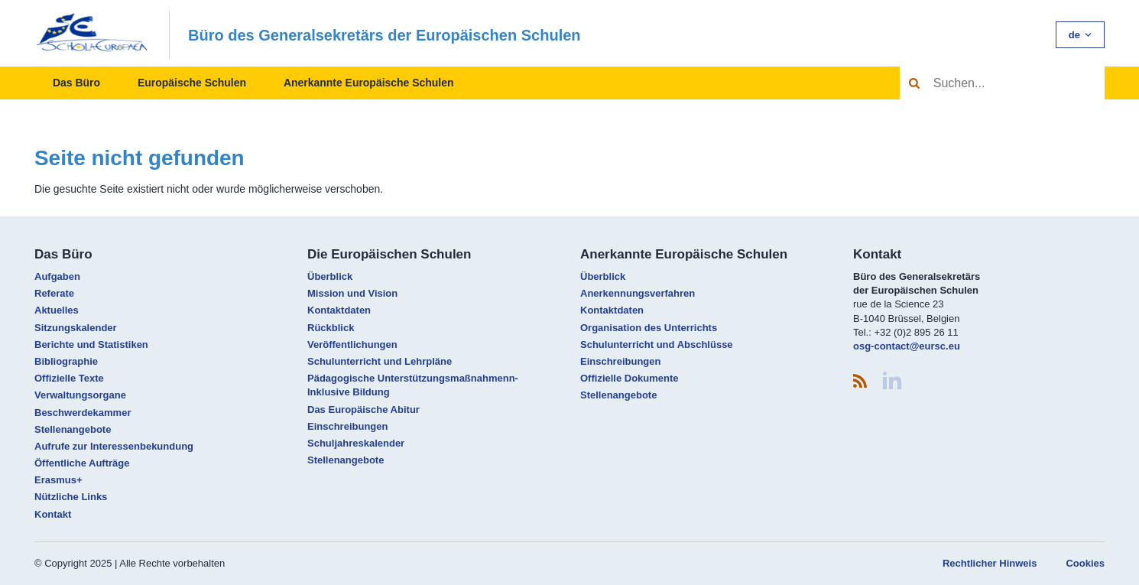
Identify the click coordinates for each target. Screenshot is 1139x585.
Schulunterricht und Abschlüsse (656, 344)
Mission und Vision (352, 293)
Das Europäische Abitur (363, 409)
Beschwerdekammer (82, 412)
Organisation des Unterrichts (648, 327)
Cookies (1085, 563)
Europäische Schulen (192, 82)
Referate (54, 293)
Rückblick (330, 327)
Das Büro (76, 82)
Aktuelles (56, 310)
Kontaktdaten (339, 310)
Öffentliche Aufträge (81, 463)
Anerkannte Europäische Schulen (369, 82)
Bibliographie (66, 361)
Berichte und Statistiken (91, 344)
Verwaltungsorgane (80, 395)
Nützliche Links (70, 496)
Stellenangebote (72, 429)
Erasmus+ (58, 480)
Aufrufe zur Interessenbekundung (113, 446)
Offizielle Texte (69, 378)
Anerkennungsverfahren (637, 293)
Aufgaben (57, 276)
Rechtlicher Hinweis (990, 563)
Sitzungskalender (75, 327)
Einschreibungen (347, 426)
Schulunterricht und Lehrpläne (379, 361)
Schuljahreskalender (355, 443)
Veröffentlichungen (352, 344)
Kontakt (52, 514)
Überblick (329, 276)
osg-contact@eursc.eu (906, 346)
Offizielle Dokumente (629, 378)
